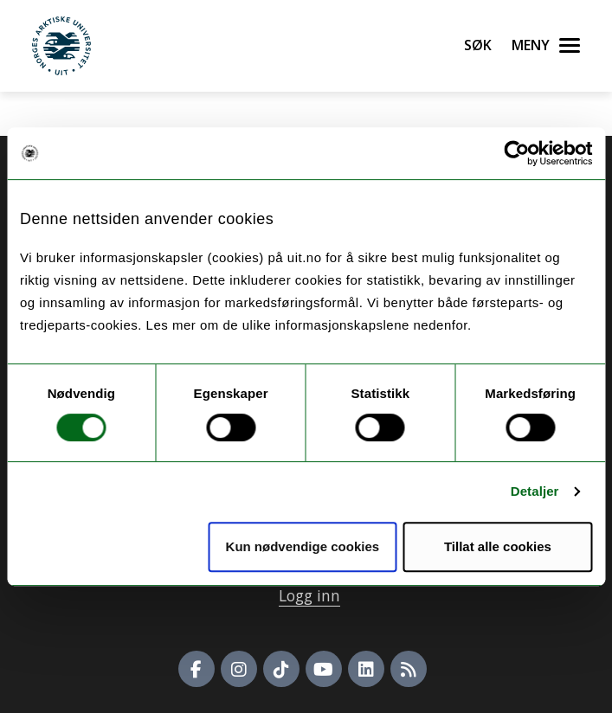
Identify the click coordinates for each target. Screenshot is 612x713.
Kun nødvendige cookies (303, 546)
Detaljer (535, 491)
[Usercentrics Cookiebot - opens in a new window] (516, 153)
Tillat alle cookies (497, 546)
